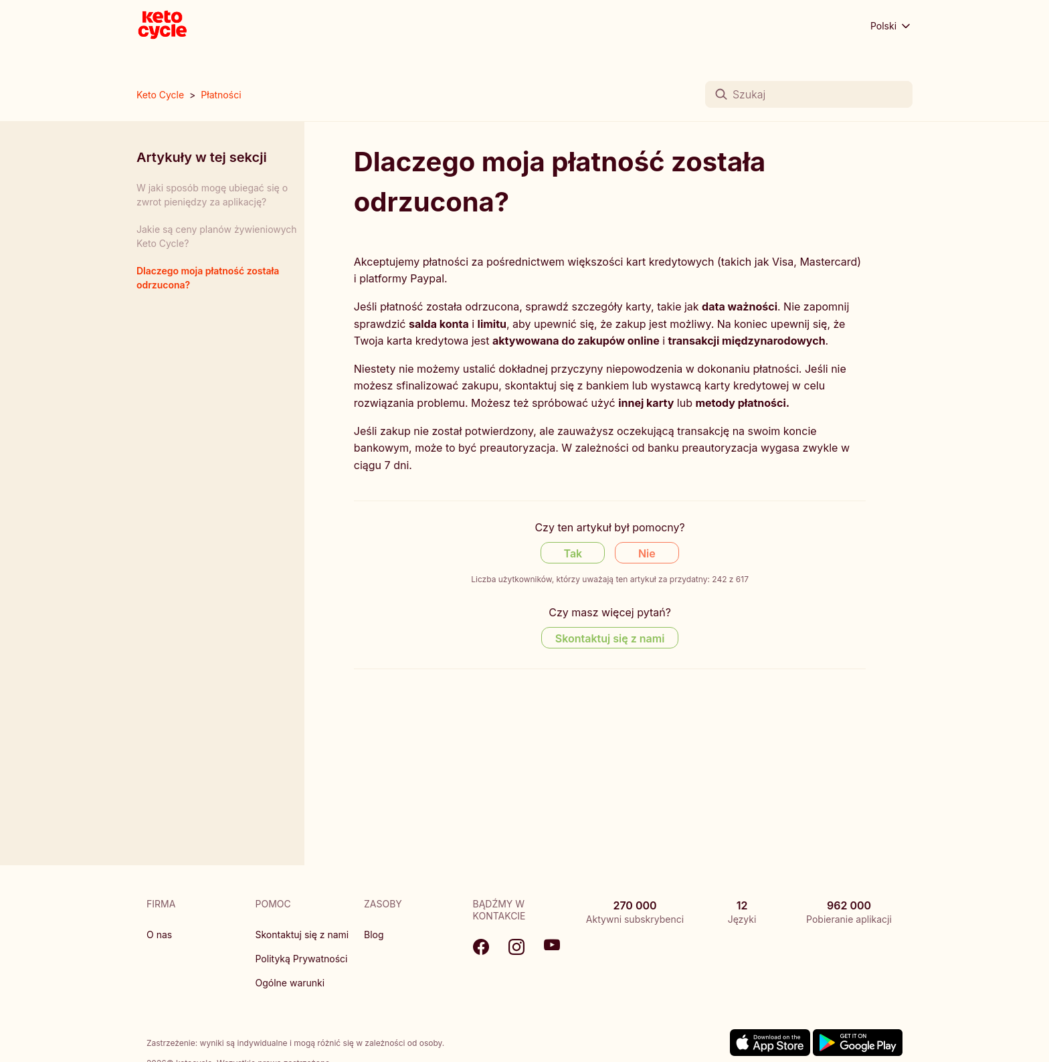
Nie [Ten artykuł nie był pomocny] (647, 553)
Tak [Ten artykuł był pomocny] (573, 553)
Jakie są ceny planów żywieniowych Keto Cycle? (216, 236)
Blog (374, 934)
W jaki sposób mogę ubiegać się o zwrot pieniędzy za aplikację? (212, 194)
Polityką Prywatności (302, 958)
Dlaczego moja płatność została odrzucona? (207, 277)
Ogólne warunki (290, 982)
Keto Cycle (160, 94)
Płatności (221, 94)
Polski (891, 26)
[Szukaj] (809, 94)
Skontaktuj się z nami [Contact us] (610, 638)
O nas (159, 934)
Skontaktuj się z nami (302, 934)
